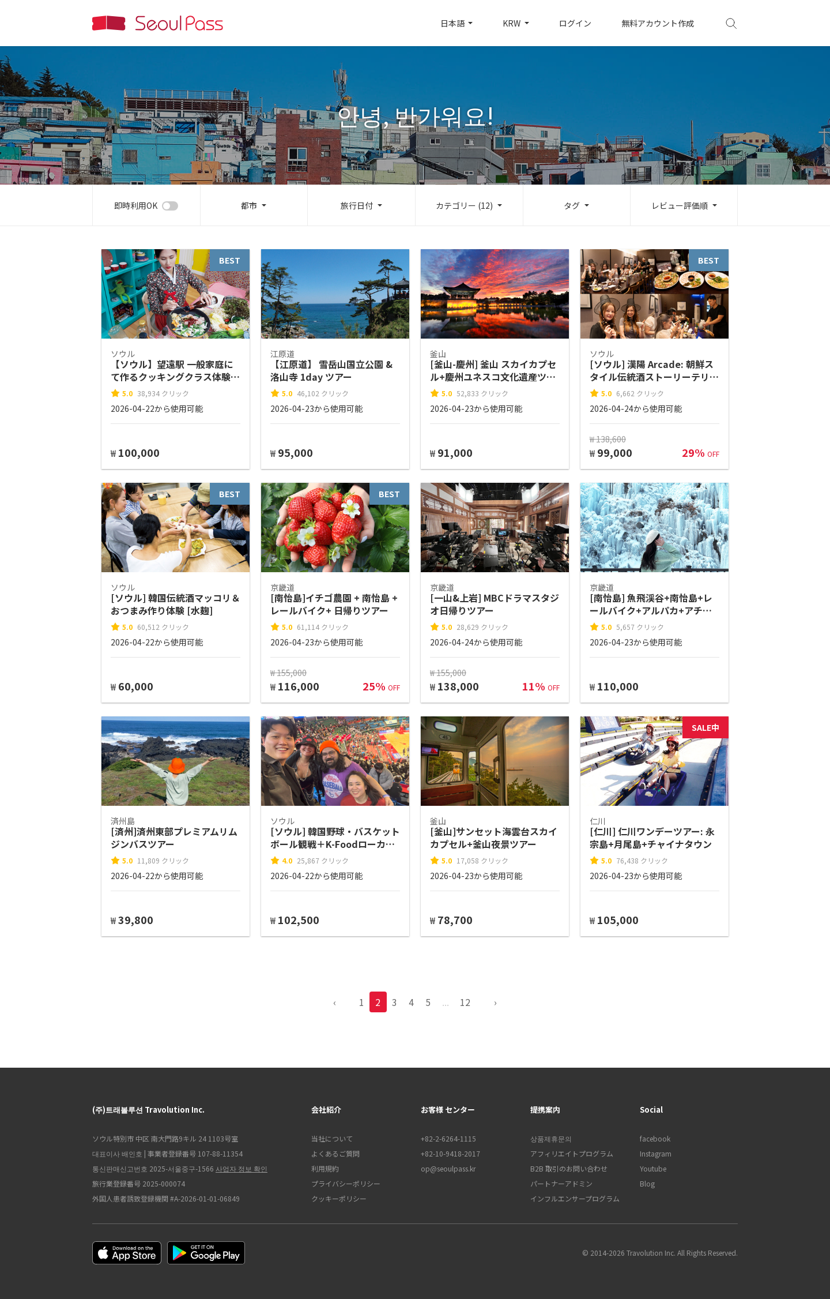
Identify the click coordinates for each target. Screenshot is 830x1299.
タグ (572, 205)
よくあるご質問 (335, 1153)
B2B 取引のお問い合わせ (569, 1168)
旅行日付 (357, 205)
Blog (647, 1183)
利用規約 (325, 1168)
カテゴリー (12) (464, 205)
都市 (249, 205)
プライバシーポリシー (345, 1183)
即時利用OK (135, 205)
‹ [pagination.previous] (334, 1002)
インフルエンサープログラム (575, 1198)
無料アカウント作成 (657, 23)
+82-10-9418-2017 (450, 1153)
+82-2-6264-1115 (448, 1138)
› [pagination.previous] (495, 1002)
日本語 (453, 23)
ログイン (575, 23)
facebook (655, 1138)
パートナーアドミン (561, 1183)
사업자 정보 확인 (241, 1168)
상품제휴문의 (551, 1138)
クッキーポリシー (339, 1198)
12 (465, 1002)
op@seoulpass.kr (448, 1168)
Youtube (653, 1168)
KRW (512, 23)
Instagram (655, 1153)
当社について (332, 1138)
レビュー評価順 (679, 205)
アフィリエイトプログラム (571, 1153)
